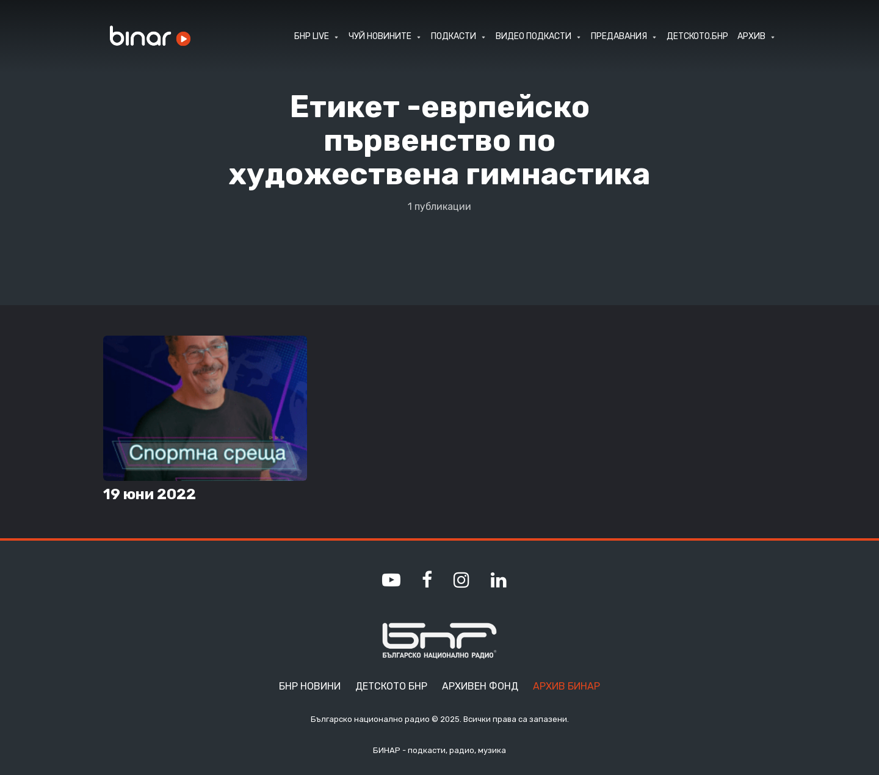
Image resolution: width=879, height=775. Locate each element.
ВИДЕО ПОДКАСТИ (533, 36)
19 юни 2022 (149, 494)
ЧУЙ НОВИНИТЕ (380, 36)
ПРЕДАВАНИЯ (619, 36)
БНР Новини (310, 686)
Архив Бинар (566, 686)
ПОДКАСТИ (453, 36)
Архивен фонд (480, 686)
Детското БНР (391, 686)
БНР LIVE (311, 36)
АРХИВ (751, 36)
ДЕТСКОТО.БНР (697, 36)
